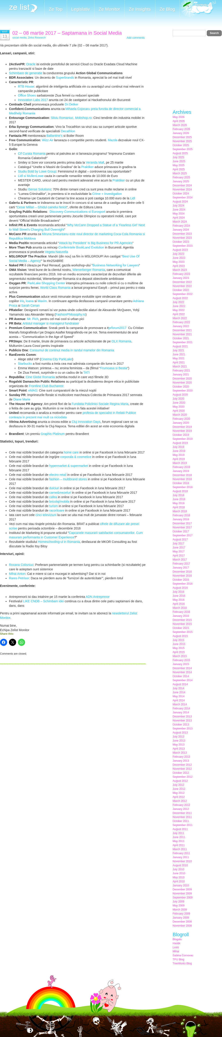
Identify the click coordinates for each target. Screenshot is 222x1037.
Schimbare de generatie (25, 73)
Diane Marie (21, 399)
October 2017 (181, 531)
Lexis (176, 947)
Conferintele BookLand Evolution (81, 247)
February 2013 (181, 756)
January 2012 (181, 809)
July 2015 (178, 640)
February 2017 (181, 563)
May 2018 (179, 503)
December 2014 (182, 668)
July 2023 (178, 253)
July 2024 (178, 205)
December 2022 (182, 282)
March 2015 (180, 656)
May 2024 (179, 213)
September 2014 (183, 680)
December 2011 (182, 813)
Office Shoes (27, 95)
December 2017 (182, 523)
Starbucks (25, 363)
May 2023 (179, 261)
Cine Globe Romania (40, 377)
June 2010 (179, 873)
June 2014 (179, 692)
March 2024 (180, 221)
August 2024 (180, 201)
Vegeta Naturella (56, 252)
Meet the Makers (198, 9)
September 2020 (183, 390)
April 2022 (179, 314)
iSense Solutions (39, 189)
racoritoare (56, 510)
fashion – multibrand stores (68, 479)
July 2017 (178, 543)
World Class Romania (55, 287)
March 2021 (180, 366)
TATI (86, 372)
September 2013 (183, 728)
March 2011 (180, 849)
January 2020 (181, 422)
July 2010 (178, 869)
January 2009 (181, 917)
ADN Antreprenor (98, 597)
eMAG (32, 390)
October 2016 (181, 579)
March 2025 (180, 173)
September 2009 (183, 897)
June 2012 (179, 788)
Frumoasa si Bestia (113, 368)
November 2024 (182, 189)
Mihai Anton (17, 573)
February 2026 (181, 129)
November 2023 (182, 237)
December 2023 (182, 233)
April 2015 (179, 652)
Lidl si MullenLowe (31, 176)
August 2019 (180, 443)
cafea (53, 497)
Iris (22, 301)
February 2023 (181, 274)
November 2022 (182, 286)
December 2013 (182, 716)
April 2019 (179, 459)
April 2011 (179, 845)
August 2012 (180, 780)
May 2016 (179, 599)
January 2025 (181, 181)
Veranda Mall (95, 162)
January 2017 (181, 567)
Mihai (176, 951)
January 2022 (181, 326)
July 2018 (178, 495)
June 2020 (179, 402)
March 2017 (180, 559)
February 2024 (181, 225)
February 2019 (181, 467)
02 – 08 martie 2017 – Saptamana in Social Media (67, 33)
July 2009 (178, 901)
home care (71, 452)
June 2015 (179, 644)
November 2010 (182, 861)
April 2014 (179, 700)
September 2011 (183, 825)
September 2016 (183, 583)
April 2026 (179, 121)
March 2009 (180, 909)
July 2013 (178, 736)
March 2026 (180, 125)
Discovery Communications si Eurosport (77, 211)
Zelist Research (37, 37)
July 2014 (178, 688)
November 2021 (182, 334)
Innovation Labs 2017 (33, 100)
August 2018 (180, 491)
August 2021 (180, 346)
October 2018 (181, 483)
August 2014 (180, 684)
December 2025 (182, 137)
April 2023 (179, 266)
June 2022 (179, 306)
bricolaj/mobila (59, 501)
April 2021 (179, 362)
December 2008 (182, 921)
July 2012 (178, 784)
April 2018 (179, 507)
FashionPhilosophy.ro (71, 314)
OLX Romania (121, 341)
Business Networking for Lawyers (116, 265)
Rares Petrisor (19, 578)
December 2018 (182, 475)
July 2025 (178, 157)
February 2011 (181, 853)
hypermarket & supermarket (68, 466)
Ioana (30, 301)
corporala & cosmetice (75, 457)
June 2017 (179, 547)
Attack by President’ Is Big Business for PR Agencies (95, 243)
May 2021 (179, 358)
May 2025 (179, 165)
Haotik (176, 943)
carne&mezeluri (60, 492)
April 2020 (179, 410)
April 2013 (179, 748)
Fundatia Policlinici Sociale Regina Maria (100, 404)
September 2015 (183, 632)
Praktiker (87, 167)
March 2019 (180, 463)
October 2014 (181, 676)
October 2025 (181, 145)
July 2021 (178, 350)
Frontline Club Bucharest (46, 386)
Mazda (112, 140)
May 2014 (179, 696)
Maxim (42, 301)
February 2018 (181, 515)
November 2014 (182, 672)
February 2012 (181, 805)
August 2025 (180, 153)
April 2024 (179, 217)
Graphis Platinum (53, 434)
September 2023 (183, 245)
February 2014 (181, 708)
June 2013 (179, 740)
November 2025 (182, 141)
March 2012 (180, 801)
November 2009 (182, 893)
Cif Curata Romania (32, 153)
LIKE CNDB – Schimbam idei (43, 601)
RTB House (26, 86)
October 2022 (181, 290)
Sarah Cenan (30, 305)
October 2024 (181, 193)
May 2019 (179, 455)
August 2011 (180, 829)
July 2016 (178, 591)
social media (19, 37)
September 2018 (183, 487)
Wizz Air (47, 140)
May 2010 (179, 877)
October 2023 (181, 241)
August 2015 (180, 636)
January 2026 (181, 133)
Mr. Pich (33, 319)
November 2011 (182, 817)
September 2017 (183, 535)
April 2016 (179, 603)
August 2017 (180, 539)
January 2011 (181, 857)
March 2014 (180, 704)
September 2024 (183, 197)
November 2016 (182, 575)
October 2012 (181, 772)
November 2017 (182, 527)
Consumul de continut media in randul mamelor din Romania (72, 350)
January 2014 (181, 712)
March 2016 (180, 607)
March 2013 (180, 752)
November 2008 (182, 925)
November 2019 (182, 430)
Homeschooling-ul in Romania (59, 542)
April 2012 (179, 797)
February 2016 (181, 611)
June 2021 (179, 354)
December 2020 (182, 378)
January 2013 (181, 760)
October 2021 (181, 338)
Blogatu (177, 939)
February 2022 (181, 322)
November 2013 (182, 720)
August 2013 (180, 732)
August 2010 (180, 865)
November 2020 (182, 382)
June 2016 (179, 595)
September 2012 (183, 776)
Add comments (136, 37)
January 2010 (181, 885)
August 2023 (180, 249)
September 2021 (183, 342)
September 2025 (183, 149)
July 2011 (178, 833)
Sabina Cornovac (183, 955)
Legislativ (80, 9)
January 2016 (181, 616)
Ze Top (56, 9)
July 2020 (178, 398)
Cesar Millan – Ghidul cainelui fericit (42, 207)
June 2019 (179, 451)
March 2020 (180, 414)
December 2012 (182, 764)
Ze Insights (140, 9)
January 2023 (181, 278)
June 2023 (179, 257)
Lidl (132, 198)
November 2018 (182, 479)
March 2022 (180, 318)
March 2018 (180, 511)
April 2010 (179, 881)
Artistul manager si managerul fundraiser (51, 323)
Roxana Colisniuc (21, 565)
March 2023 (180, 270)
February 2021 (181, 370)
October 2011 (181, 821)
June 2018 (179, 499)
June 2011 (179, 837)
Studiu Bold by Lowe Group (37, 171)
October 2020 (181, 386)
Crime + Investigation (107, 194)
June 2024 (179, 209)
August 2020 (180, 394)
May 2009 (179, 905)
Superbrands (65, 77)
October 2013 (181, 724)
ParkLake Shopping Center (46, 283)
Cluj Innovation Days (86, 422)
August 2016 (180, 587)
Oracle (30, 64)
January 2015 (181, 664)
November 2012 (182, 768)
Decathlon (68, 131)
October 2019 (181, 434)
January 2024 (181, 229)
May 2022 (179, 310)
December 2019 (182, 426)
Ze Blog (167, 9)
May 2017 (179, 551)
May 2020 (179, 406)
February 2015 (181, 660)
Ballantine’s (54, 135)
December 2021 (182, 330)
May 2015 (179, 648)
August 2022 (180, 298)
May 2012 (179, 793)
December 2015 (182, 620)
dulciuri (54, 488)
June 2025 (179, 161)
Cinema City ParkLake (56, 359)
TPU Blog (178, 959)
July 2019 (178, 447)
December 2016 (182, 571)
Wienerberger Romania (88, 270)
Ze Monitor (109, 9)
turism (53, 506)
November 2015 (182, 624)
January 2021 (181, 374)
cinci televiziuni (45, 515)
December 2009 (182, 889)
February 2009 (181, 913)
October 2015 (181, 628)
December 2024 (182, 185)
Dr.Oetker (71, 104)
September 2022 (183, 294)
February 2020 (181, 418)
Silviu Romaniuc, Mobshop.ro (71, 118)
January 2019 (181, 471)
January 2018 (181, 519)
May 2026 (179, 117)
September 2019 (183, 439)
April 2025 (179, 169)
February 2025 (181, 177)
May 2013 (179, 744)
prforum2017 (117, 328)
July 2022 (178, 302)
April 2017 (179, 555)
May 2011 (179, 841)
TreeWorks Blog (182, 963)
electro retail (57, 474)
